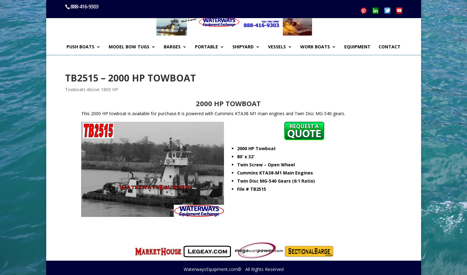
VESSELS (277, 47)
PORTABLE (206, 47)
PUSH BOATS (80, 47)
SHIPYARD (243, 47)
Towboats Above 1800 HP (91, 89)
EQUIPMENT (357, 47)
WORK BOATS (315, 47)
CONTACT (389, 47)
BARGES (172, 47)
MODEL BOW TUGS (129, 47)
